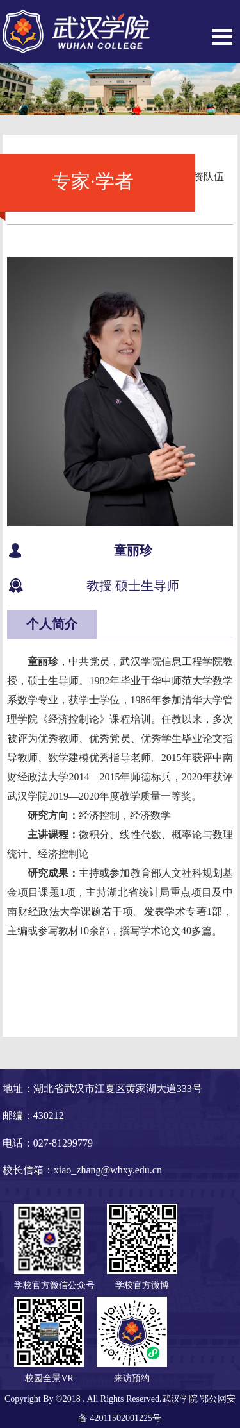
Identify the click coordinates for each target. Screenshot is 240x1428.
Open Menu (222, 36)
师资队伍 (203, 176)
